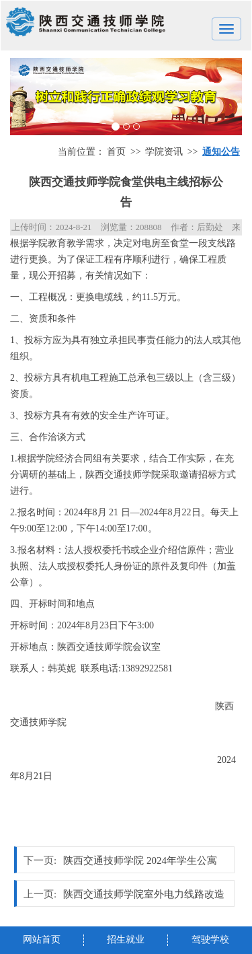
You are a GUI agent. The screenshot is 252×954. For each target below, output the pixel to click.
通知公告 (221, 152)
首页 (116, 152)
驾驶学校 (210, 939)
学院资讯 (164, 152)
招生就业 (125, 939)
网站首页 (41, 939)
